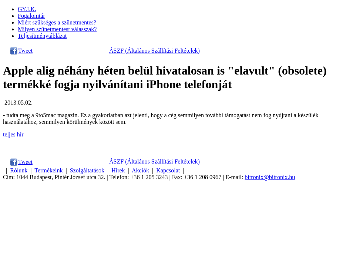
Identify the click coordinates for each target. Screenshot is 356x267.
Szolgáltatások (87, 170)
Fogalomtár (31, 16)
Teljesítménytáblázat (42, 36)
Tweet (25, 50)
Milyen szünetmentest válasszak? (57, 29)
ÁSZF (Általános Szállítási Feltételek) (154, 50)
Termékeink (48, 170)
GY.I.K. (27, 9)
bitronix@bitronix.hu (270, 177)
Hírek (118, 170)
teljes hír (13, 134)
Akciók (140, 170)
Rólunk (18, 170)
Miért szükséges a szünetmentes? (57, 22)
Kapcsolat (168, 170)
